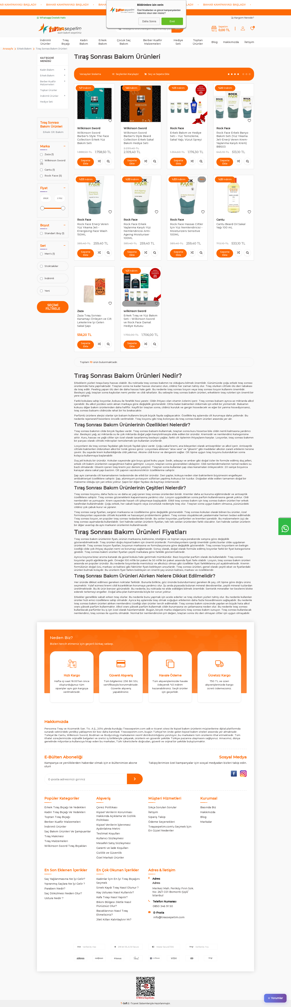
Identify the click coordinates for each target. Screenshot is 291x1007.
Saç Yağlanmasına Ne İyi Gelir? (64, 879)
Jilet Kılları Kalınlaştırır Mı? (113, 919)
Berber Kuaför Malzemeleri (152, 42)
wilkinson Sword (135, 311)
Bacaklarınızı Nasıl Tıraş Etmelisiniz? (112, 912)
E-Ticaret (133, 1003)
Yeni (45, 290)
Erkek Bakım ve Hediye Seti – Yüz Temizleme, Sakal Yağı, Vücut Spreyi (186, 136)
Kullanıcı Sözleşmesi (109, 838)
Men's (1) (47, 253)
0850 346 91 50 (163, 906)
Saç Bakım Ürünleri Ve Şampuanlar (67, 831)
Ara (177, 28)
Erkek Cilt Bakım (53, 132)
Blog (214, 42)
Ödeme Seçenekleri (161, 821)
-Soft (124, 1003)
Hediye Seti (178, 42)
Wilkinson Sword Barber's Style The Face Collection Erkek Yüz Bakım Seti (93, 138)
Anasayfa (8, 48)
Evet (172, 21)
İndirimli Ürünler (45, 42)
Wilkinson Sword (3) (52, 162)
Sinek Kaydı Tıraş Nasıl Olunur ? (117, 887)
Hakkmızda (207, 812)
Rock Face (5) (51, 175)
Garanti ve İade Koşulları (112, 848)
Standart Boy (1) (52, 233)
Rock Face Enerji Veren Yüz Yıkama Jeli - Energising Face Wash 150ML (93, 229)
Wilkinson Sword (88, 128)
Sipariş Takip (157, 817)
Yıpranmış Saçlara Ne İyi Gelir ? (64, 883)
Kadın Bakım (83, 42)
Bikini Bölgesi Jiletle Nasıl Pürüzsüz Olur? (113, 904)
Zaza (80, 311)
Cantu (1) (47, 169)
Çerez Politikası (106, 807)
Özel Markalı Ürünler (110, 857)
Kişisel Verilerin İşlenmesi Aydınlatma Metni (113, 826)
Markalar (206, 821)
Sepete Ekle (85, 162)
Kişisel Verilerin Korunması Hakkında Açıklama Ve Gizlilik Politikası (116, 816)
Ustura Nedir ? (53, 898)
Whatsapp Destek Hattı (51, 17)
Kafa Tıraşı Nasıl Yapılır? (112, 897)
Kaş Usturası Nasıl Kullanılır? (115, 892)
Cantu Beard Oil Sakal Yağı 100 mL (230, 225)
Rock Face (177, 128)
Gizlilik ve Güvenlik (109, 852)
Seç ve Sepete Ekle (156, 74)
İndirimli (47, 278)
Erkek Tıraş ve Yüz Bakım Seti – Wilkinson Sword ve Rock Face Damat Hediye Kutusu (140, 321)
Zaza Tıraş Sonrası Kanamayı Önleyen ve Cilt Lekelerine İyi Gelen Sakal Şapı (94, 321)
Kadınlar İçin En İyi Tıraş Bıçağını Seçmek (118, 880)
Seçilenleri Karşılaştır (125, 74)
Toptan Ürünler (198, 42)
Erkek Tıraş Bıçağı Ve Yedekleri (65, 807)
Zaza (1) (47, 154)
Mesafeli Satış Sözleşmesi (113, 843)
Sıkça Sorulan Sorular (162, 807)
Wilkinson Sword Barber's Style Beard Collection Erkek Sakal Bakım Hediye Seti (139, 138)
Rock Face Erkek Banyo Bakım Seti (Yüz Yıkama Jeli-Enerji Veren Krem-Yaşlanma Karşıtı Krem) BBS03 (232, 139)
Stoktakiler (49, 266)
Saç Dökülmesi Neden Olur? (63, 893)
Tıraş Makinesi (54, 836)
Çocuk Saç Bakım (124, 42)
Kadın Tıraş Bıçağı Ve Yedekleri (64, 812)
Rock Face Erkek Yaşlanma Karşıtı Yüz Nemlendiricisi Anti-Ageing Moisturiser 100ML (137, 231)
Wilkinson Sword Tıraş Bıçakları (65, 846)
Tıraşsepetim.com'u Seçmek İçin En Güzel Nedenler (169, 828)
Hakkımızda (231, 42)
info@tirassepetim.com (168, 917)
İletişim (249, 42)
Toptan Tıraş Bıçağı (57, 817)
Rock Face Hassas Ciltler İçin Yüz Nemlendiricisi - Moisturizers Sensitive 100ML (186, 229)
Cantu (220, 219)
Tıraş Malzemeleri (56, 841)
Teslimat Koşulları (108, 833)
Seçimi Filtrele (52, 307)
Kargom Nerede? (242, 17)
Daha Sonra (149, 21)
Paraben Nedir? (54, 888)
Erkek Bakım (102, 42)
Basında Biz (208, 807)
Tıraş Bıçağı (65, 42)
